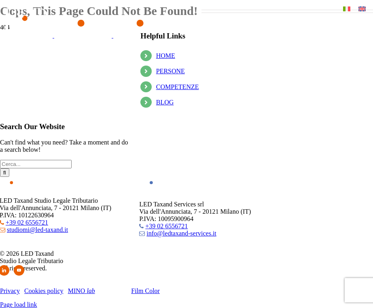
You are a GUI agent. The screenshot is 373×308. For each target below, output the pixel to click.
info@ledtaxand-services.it (181, 233)
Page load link (18, 304)
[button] (18, 14)
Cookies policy (43, 290)
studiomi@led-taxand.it (37, 229)
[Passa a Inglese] (362, 8)
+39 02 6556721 (27, 222)
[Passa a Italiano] (346, 8)
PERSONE (170, 71)
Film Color (145, 290)
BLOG (165, 102)
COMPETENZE (177, 86)
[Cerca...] (36, 164)
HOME (165, 55)
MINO (81, 290)
